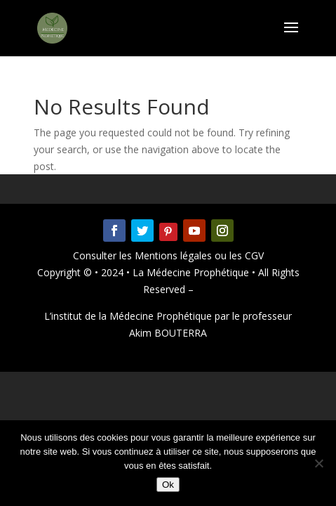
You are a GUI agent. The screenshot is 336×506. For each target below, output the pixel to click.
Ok (168, 484)
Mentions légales (175, 255)
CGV (253, 255)
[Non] (318, 463)
